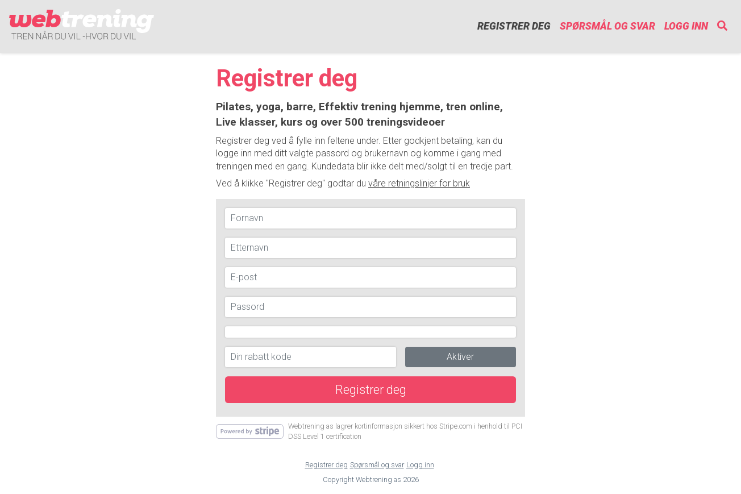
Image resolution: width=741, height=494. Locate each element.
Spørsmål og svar (607, 26)
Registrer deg (514, 26)
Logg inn (686, 26)
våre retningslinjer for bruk (419, 183)
